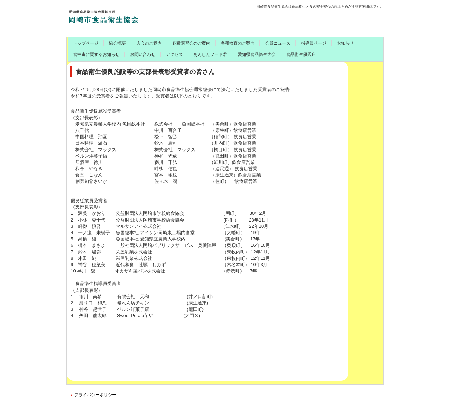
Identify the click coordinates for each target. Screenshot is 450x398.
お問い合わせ (142, 54)
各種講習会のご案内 (191, 43)
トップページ (85, 43)
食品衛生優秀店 (301, 54)
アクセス (174, 54)
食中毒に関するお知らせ (96, 54)
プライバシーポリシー (95, 394)
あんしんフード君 (210, 54)
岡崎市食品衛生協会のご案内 (122, 16)
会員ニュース (277, 43)
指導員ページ (313, 43)
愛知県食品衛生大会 (257, 54)
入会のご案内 (149, 43)
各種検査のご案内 (238, 43)
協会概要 (117, 43)
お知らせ (345, 43)
